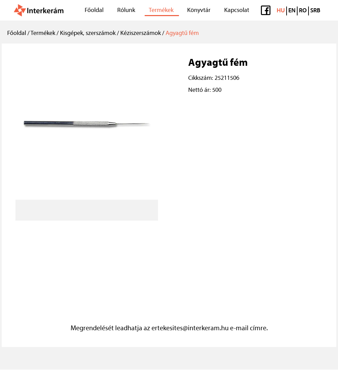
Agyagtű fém (182, 33)
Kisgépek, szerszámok (88, 33)
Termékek (161, 10)
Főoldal (94, 10)
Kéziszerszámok (140, 33)
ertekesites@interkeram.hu (190, 328)
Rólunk (126, 10)
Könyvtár (198, 10)
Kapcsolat (236, 10)
